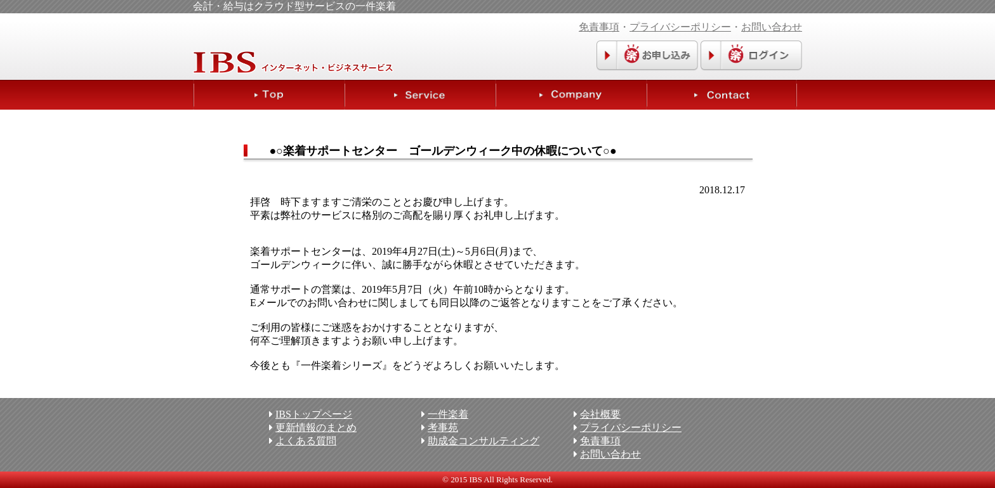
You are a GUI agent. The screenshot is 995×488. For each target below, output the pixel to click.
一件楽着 (448, 414)
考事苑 (443, 427)
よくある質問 (305, 440)
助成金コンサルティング (483, 440)
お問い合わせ (771, 27)
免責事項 (599, 27)
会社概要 (600, 414)
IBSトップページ (313, 414)
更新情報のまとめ (316, 427)
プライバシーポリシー (680, 27)
